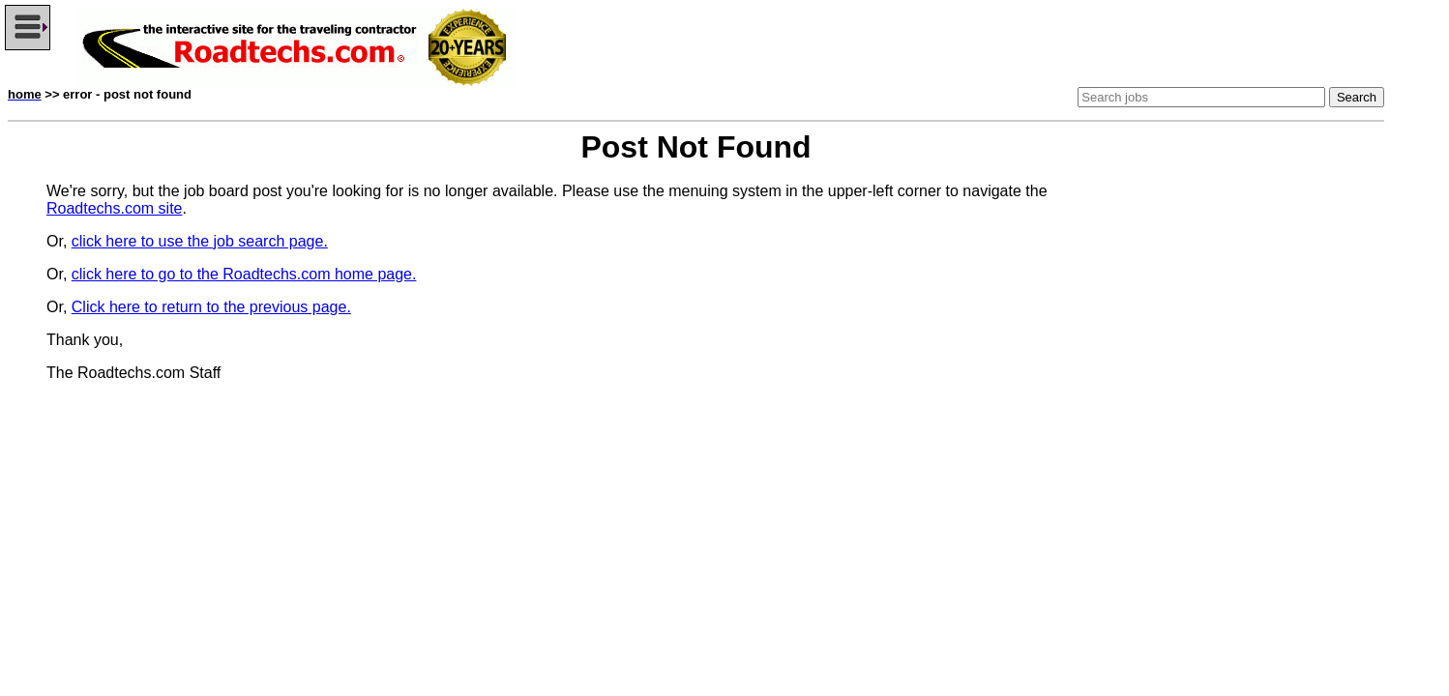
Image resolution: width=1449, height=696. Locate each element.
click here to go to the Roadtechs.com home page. (244, 274)
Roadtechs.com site (114, 208)
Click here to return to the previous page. (211, 307)
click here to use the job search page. (200, 241)
